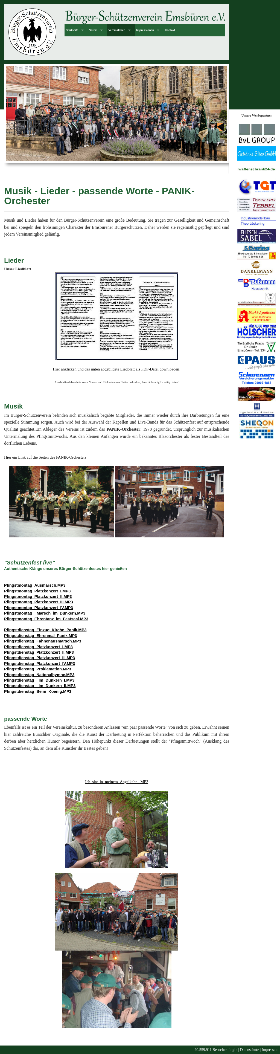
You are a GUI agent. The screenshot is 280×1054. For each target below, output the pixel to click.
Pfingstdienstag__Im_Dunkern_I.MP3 (39, 680)
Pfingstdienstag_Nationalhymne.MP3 (39, 675)
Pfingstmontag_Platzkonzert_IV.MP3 (38, 608)
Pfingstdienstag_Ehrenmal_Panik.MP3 (40, 635)
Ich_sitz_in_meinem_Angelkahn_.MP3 (116, 782)
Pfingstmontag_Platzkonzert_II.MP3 (38, 596)
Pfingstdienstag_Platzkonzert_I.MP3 (38, 647)
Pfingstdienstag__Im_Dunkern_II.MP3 (39, 686)
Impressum (270, 1050)
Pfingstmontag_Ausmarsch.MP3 (35, 585)
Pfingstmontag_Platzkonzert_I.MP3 (37, 591)
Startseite (72, 30)
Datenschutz (249, 1050)
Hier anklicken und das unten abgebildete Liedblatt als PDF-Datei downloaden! (116, 369)
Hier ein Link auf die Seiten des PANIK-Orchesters (45, 457)
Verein (93, 30)
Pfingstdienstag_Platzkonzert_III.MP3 (39, 658)
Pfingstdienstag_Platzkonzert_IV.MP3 (39, 663)
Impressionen (145, 30)
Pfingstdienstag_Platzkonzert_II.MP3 (39, 652)
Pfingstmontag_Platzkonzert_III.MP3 (38, 602)
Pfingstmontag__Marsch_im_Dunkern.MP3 (44, 613)
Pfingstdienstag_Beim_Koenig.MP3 (37, 691)
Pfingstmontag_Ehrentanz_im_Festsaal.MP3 (46, 619)
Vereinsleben (116, 30)
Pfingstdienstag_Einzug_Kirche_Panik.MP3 (45, 630)
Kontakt (170, 30)
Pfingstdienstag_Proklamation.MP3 (37, 669)
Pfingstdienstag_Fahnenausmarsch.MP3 (42, 641)
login (233, 1050)
